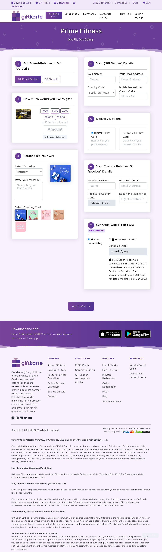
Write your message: (27, 180)
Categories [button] (72, 14)
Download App (21, 3)
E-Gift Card (104, 518)
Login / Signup (139, 16)
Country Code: (96, 87)
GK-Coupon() (82, 378)
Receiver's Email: (129, 180)
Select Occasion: (25, 166)
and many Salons (137, 546)
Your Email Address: (131, 74)
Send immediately (95, 241)
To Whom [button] (89, 14)
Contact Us (121, 3)
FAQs (135, 3)
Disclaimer (145, 429)
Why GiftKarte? (101, 3)
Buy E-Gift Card (53, 15)
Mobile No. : (130, 89)
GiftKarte (16, 490)
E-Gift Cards (82, 365)
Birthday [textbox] (22, 172)
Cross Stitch (122, 546)
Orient (88, 546)
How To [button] (125, 14)
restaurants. (22, 549)
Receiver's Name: (98, 180)
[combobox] (29, 172)
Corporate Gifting (105, 16)
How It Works (110, 365)
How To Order (110, 370)
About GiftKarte (57, 365)
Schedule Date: (118, 246)
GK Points (42, 3)
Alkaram (80, 546)
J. (74, 546)
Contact (52, 396)
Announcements (111, 401)
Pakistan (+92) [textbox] (99, 92)
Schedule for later (123, 239)
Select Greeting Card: (28, 207)
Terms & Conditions (128, 429)
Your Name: (95, 74)
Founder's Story (57, 370)
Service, (111, 546)
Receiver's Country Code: (99, 196)
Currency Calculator (55, 137)
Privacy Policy (110, 429)
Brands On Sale (56, 392)
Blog (104, 396)
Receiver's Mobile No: (132, 194)
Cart (146, 3)
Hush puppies (99, 546)
